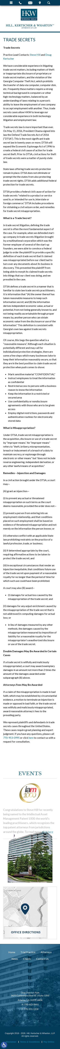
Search (48, 2)
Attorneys (46, 952)
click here (47, 859)
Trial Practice (27, 952)
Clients (27, 958)
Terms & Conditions (30, 1042)
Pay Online (49, 1042)
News (15, 958)
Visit (40, 2)
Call (20, 2)
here (31, 737)
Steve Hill (35, 54)
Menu (11, 2)
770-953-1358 (31, 1009)
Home (11, 952)
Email (30, 2)
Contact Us (42, 958)
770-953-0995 (11, 737)
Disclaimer (11, 1042)
